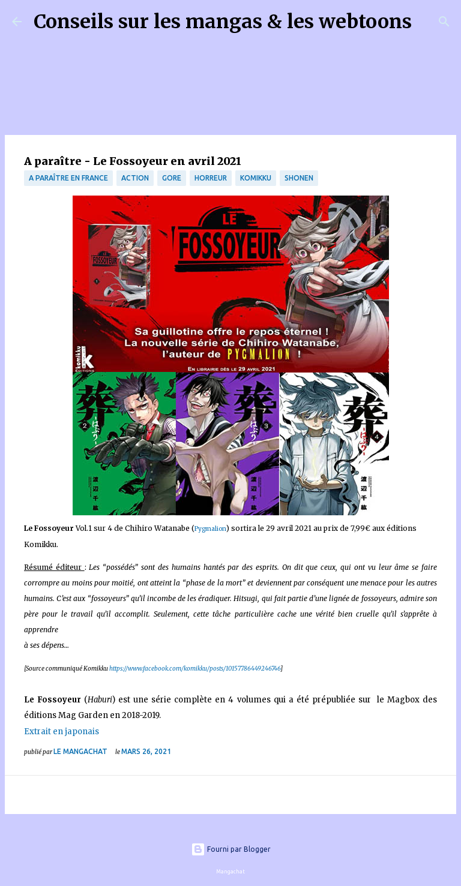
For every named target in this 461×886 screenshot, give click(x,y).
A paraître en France (68, 178)
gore (171, 178)
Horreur (210, 178)
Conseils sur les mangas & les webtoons (223, 22)
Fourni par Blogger (231, 849)
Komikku (255, 178)
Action (135, 178)
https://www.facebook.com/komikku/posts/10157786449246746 (194, 668)
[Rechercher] (428, 21)
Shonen (299, 178)
